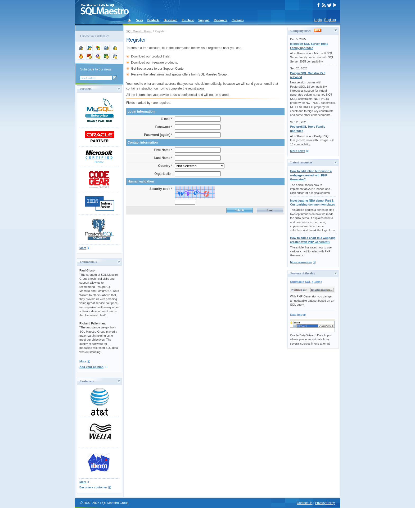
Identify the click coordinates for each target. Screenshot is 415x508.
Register (330, 20)
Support (203, 20)
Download (170, 20)
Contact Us (304, 503)
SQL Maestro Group (139, 31)
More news (297, 151)
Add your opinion (91, 366)
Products (153, 20)
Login (318, 20)
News (139, 20)
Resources (220, 20)
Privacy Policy (325, 503)
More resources (301, 262)
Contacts (237, 20)
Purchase (188, 20)
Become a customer (93, 487)
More (82, 247)
